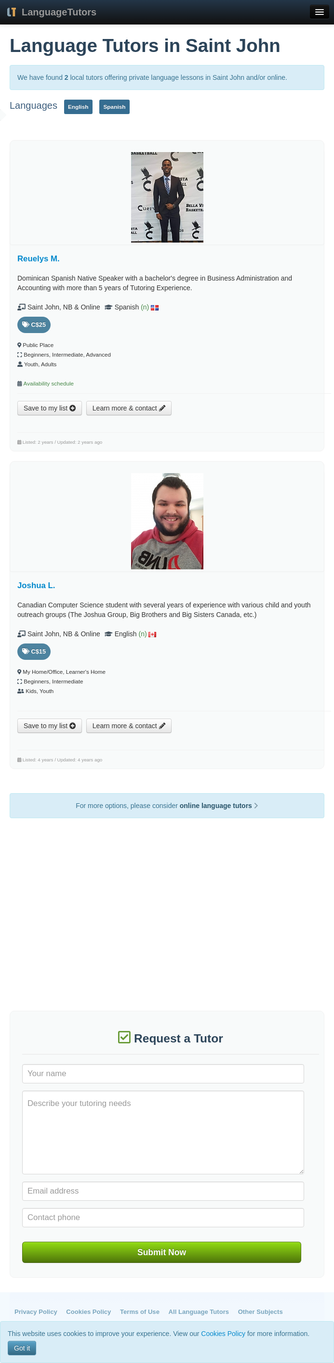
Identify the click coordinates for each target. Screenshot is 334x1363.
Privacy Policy (35, 1311)
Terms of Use (140, 1311)
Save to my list (50, 408)
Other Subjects (260, 1311)
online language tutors (219, 806)
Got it (22, 1348)
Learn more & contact (129, 408)
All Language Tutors (199, 1311)
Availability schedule (49, 383)
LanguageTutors (59, 12)
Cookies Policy (88, 1311)
